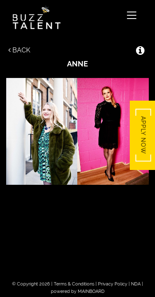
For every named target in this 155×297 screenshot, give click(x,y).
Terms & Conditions (74, 284)
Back (19, 50)
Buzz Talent (65, 17)
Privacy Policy (112, 284)
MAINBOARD (91, 291)
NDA (136, 284)
